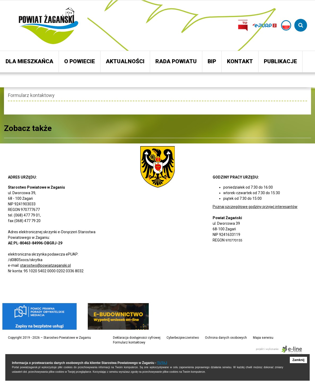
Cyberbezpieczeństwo (183, 338)
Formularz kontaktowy (129, 342)
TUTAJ (162, 363)
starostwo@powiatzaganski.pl (45, 265)
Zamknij (298, 360)
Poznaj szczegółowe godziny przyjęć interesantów (255, 207)
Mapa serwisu (263, 338)
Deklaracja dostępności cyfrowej (136, 338)
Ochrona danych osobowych (226, 338)
